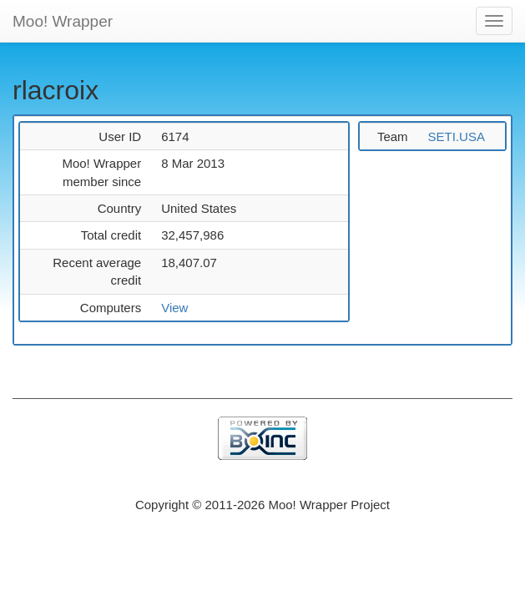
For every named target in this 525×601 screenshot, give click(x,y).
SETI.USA (456, 136)
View (174, 307)
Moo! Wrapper (63, 21)
